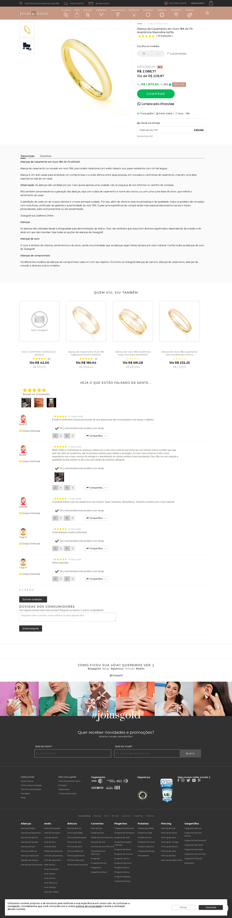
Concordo (211, 907)
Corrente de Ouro (98, 842)
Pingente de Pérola (122, 849)
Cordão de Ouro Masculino (102, 837)
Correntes (101, 13)
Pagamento (64, 789)
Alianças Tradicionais (30, 855)
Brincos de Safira (75, 846)
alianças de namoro (147, 262)
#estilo (140, 668)
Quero (190, 753)
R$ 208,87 (156, 76)
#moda (129, 668)
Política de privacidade (31, 785)
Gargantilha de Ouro (193, 828)
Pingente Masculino (123, 863)
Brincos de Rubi (74, 842)
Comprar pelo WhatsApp (157, 103)
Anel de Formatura (52, 833)
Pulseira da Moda (145, 833)
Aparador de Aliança (29, 860)
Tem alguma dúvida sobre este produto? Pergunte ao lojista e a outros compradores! (61, 610)
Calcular (199, 129)
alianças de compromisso (64, 262)
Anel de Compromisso (53, 855)
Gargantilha (96, 867)
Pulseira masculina (146, 846)
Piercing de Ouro (168, 828)
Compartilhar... (96, 436)
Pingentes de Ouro (122, 881)
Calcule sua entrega (148, 123)
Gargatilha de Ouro (99, 872)
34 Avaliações (164, 36)
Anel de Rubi (49, 842)
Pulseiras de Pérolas (146, 851)
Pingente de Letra (122, 837)
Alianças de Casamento (31, 833)
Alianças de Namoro (29, 837)
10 (139, 76)
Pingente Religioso (122, 876)
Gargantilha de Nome (193, 845)
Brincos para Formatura (78, 865)
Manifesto (25, 793)
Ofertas (189, 13)
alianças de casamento (172, 262)
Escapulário (189, 863)
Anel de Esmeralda (52, 828)
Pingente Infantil (121, 858)
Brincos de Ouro (74, 828)
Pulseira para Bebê (146, 828)
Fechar (183, 907)
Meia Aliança (49, 865)
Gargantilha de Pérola (193, 849)
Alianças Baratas (28, 828)
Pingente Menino (121, 872)
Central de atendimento (69, 781)
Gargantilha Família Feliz (195, 854)
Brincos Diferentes (75, 851)
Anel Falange (50, 887)
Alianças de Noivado (29, 842)
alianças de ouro (195, 245)
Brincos (88, 13)
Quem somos (27, 781)
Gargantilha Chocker (193, 858)
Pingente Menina (121, 867)
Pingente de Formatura (124, 833)
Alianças (65, 13)
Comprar (155, 94)
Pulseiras (148, 13)
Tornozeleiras (143, 855)
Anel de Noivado (51, 869)
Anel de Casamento (52, 860)
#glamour (117, 668)
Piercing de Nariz (168, 837)
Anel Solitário (49, 874)
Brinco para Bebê (75, 833)
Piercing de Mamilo (169, 846)
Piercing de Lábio (168, 851)
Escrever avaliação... (33, 599)
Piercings (162, 13)
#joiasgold (94, 668)
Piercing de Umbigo (169, 842)
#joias (105, 668)
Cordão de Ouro (97, 833)
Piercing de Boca (168, 855)
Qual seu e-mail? (123, 746)
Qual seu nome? (43, 746)
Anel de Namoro (51, 837)
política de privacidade (89, 906)
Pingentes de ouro (99, 863)
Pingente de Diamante (124, 828)
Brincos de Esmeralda (77, 837)
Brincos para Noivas (76, 855)
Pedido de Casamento (53, 851)
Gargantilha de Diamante (195, 840)
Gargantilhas (118, 13)
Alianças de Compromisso (32, 865)
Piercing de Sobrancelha (171, 860)
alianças (83, 232)
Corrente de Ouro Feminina (102, 846)
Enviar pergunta (31, 628)
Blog (23, 797)
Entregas (62, 785)
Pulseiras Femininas (146, 842)
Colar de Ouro (96, 828)
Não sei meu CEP (145, 136)
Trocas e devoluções (67, 793)
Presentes (176, 13)
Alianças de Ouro (28, 846)
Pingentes (134, 13)
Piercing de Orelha (169, 833)
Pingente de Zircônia (123, 854)
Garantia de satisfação (31, 789)
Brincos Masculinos (76, 860)
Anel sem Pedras (51, 892)
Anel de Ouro (49, 878)
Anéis (77, 13)
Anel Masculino (50, 883)
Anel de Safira (50, 846)
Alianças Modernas (29, 851)
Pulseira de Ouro (145, 837)
